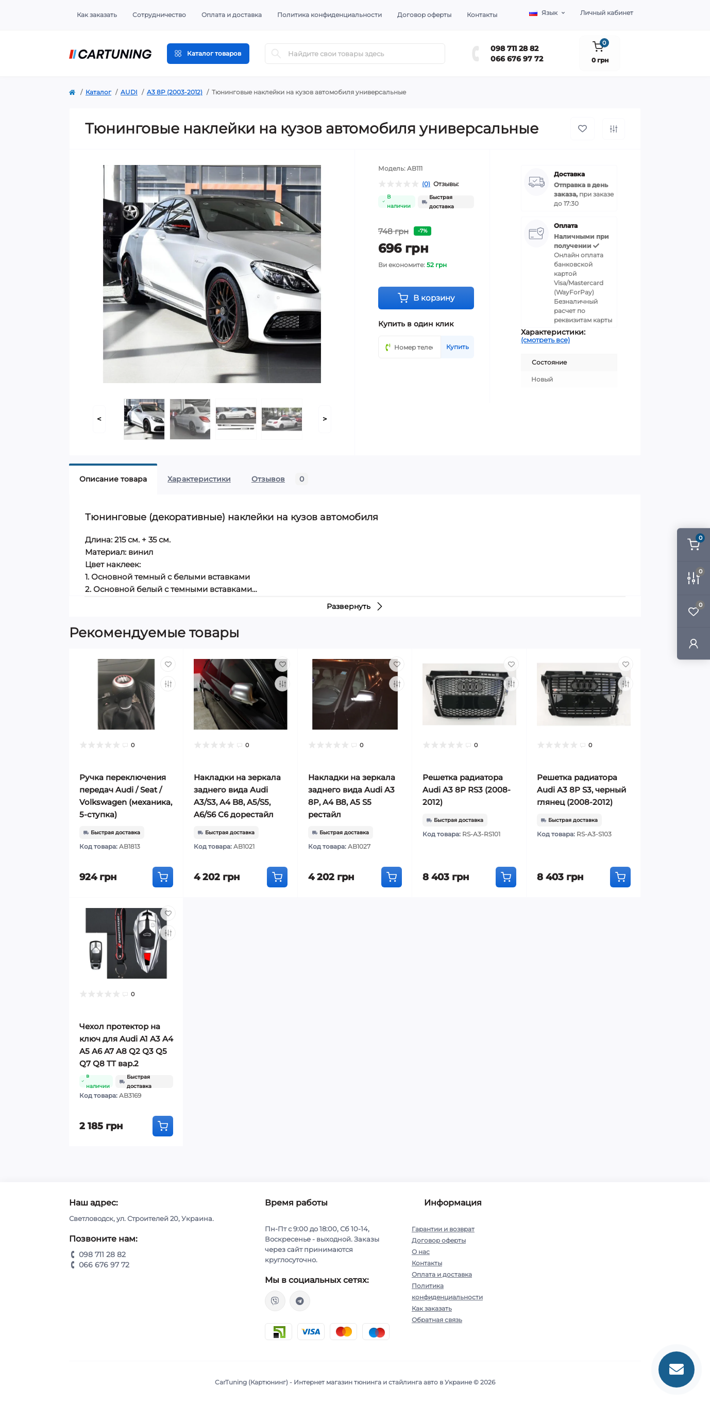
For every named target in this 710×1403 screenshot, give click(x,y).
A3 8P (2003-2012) (174, 92)
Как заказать (97, 15)
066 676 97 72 (517, 58)
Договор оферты (424, 15)
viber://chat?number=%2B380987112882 (275, 1301)
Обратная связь (437, 1320)
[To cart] (163, 877)
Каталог (98, 92)
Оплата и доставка (231, 15)
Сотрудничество (159, 15)
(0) (426, 184)
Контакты (482, 15)
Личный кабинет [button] (606, 12)
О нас (421, 1252)
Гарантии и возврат (443, 1229)
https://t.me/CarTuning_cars (300, 1301)
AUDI (129, 92)
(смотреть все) (545, 340)
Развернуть (355, 606)
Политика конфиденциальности (329, 15)
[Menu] (208, 53)
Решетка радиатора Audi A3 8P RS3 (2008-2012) (466, 789)
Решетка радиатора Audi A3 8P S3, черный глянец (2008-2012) (581, 789)
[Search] (276, 53)
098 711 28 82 (514, 48)
